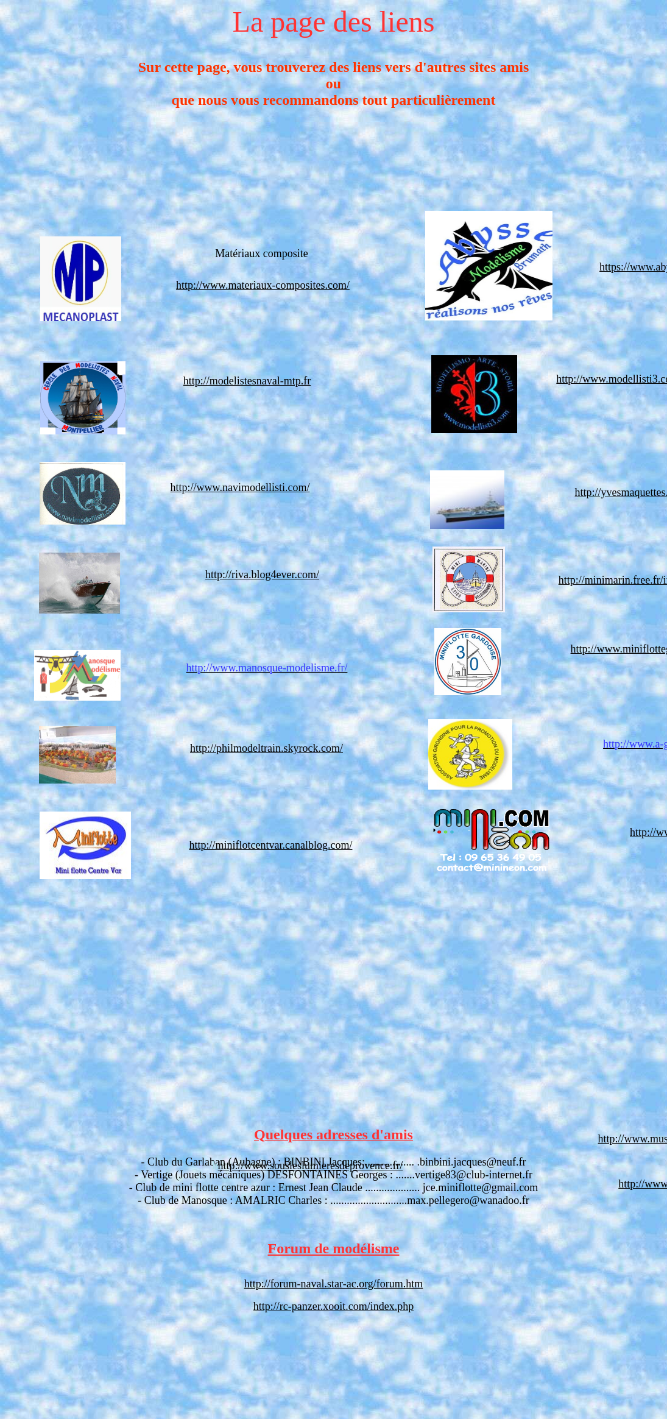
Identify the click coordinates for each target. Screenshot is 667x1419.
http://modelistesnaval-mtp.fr (247, 381)
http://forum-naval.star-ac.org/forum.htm (333, 1284)
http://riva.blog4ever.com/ (262, 574)
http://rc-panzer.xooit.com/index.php (333, 1306)
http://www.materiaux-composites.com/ (263, 285)
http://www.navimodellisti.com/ (240, 487)
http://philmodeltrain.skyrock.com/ (266, 748)
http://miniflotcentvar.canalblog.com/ (271, 845)
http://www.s (246, 1165)
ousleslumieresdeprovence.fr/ (338, 1165)
